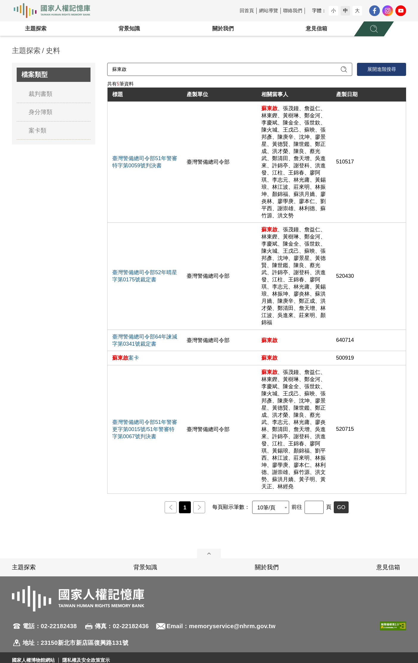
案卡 (125, 358)
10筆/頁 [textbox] (266, 508)
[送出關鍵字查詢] (343, 69)
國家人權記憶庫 (55, 10)
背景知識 (129, 29)
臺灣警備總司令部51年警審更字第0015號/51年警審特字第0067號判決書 (144, 429)
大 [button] (357, 10)
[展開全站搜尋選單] (374, 28)
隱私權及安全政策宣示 (86, 660)
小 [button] (333, 10)
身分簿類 (40, 112)
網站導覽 (268, 10)
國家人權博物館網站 (33, 660)
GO (341, 507)
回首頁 (247, 10)
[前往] (314, 507)
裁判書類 (40, 94)
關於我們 (223, 29)
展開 (209, 553)
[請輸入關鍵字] (229, 69)
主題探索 (35, 29)
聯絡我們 (292, 10)
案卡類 (37, 130)
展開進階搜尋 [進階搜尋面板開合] (381, 69)
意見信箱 (316, 29)
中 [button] (345, 10)
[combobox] (270, 507)
